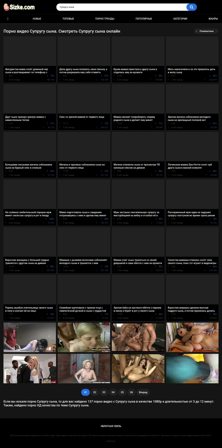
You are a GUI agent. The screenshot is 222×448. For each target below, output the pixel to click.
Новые (37, 18)
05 (122, 392)
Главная (7, 18)
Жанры (213, 18)
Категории (180, 18)
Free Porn (110, 441)
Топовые (68, 18)
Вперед (143, 392)
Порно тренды (104, 18)
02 (94, 392)
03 (104, 392)
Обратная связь (111, 426)
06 (131, 392)
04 (113, 392)
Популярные (144, 18)
